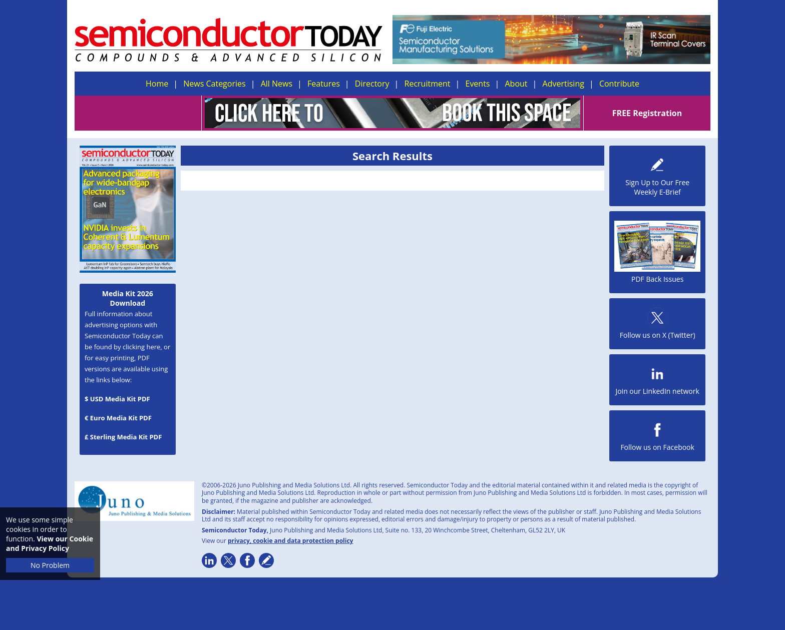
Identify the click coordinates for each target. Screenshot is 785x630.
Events (477, 83)
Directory (372, 83)
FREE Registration (647, 113)
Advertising (563, 83)
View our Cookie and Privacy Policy (49, 543)
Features (323, 83)
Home (157, 83)
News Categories (214, 83)
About (516, 83)
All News (276, 83)
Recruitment (428, 83)
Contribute (619, 83)
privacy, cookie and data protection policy (290, 540)
